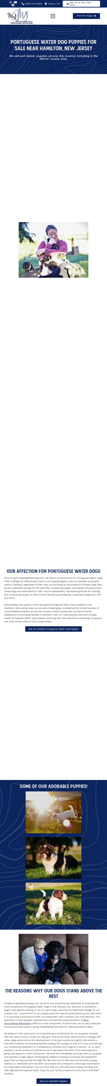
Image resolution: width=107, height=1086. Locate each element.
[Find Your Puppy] (95, 16)
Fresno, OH (54, 3)
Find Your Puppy (85, 16)
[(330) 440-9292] (23, 4)
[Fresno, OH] (46, 4)
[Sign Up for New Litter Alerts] (68, 4)
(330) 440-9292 (33, 3)
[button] (53, 16)
